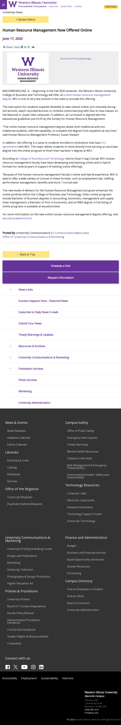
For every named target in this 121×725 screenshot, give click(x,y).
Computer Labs (76, 493)
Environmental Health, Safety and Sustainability (88, 476)
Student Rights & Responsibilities (27, 636)
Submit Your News (30, 323)
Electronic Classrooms (81, 500)
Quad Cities (66, 6)
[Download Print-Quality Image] (76, 58)
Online (78, 6)
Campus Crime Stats (79, 458)
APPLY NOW (111, 7)
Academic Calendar (18, 438)
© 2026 (70, 719)
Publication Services (30, 368)
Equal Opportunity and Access (85, 559)
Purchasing (74, 573)
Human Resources (78, 566)
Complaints (14, 643)
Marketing (25, 391)
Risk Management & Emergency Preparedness (87, 466)
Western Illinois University (37, 2)
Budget (71, 546)
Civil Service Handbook (21, 629)
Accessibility (9, 678)
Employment (29, 678)
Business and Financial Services (86, 552)
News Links (25, 289)
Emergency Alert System (82, 438)
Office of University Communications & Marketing (33, 237)
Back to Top (26, 254)
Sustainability (49, 678)
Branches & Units (18, 460)
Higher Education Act (20, 583)
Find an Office (75, 596)
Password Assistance (80, 507)
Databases (13, 474)
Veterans (68, 678)
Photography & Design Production (28, 576)
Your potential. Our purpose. (32, 6)
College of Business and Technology (41, 158)
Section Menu (25, 19)
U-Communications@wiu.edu (70, 233)
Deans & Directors (78, 603)
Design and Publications (22, 556)
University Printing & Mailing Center (29, 549)
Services (12, 481)
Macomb (54, 6)
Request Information (61, 277)
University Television (20, 569)
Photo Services (27, 380)
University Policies (18, 599)
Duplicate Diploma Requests (24, 504)
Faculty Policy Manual (20, 613)
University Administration (34, 402)
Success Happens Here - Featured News (43, 301)
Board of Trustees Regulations (26, 606)
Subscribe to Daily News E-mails (38, 312)
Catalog (12, 467)
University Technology (81, 521)
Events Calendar (17, 444)
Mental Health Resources (83, 451)
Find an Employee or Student (85, 589)
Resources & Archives (31, 346)
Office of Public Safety (80, 431)
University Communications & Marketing (43, 357)
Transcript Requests (19, 497)
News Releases (16, 431)
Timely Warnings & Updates (35, 334)
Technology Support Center (84, 514)
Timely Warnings (77, 444)
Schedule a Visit (60, 266)
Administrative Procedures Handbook (23, 621)
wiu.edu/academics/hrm (17, 218)
